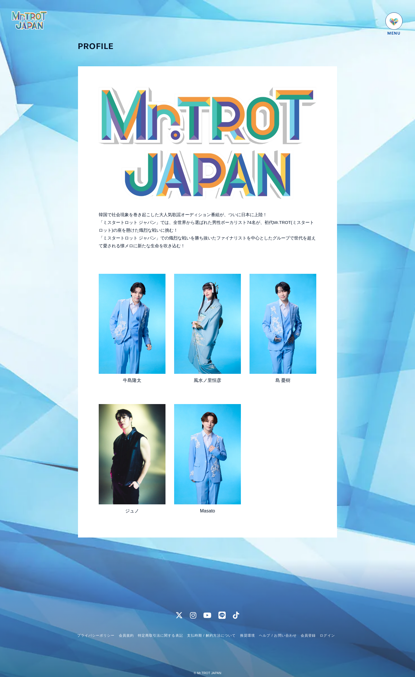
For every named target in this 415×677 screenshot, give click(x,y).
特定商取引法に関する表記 (160, 625)
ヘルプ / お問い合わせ (277, 625)
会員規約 (126, 625)
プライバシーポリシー (96, 625)
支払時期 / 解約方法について (211, 625)
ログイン (327, 625)
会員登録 (308, 625)
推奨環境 (247, 625)
